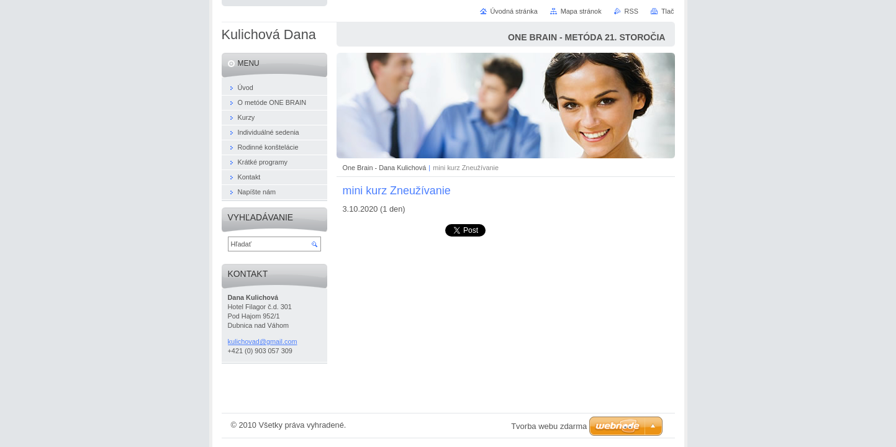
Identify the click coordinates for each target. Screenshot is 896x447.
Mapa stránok (581, 11)
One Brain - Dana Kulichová (385, 167)
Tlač (667, 11)
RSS (631, 11)
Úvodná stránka (514, 11)
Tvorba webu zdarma (549, 426)
